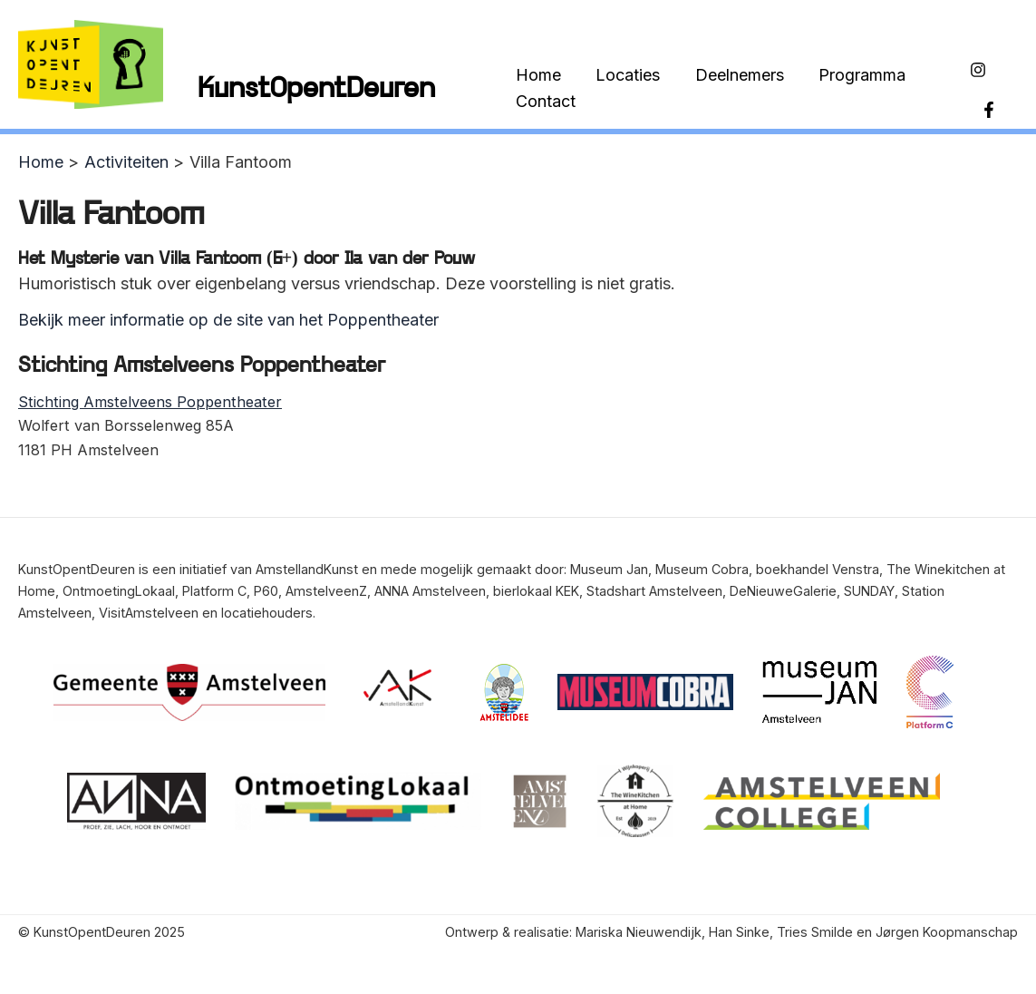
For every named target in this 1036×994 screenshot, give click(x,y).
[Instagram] (977, 73)
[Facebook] (988, 101)
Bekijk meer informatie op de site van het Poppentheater (228, 313)
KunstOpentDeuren (316, 87)
